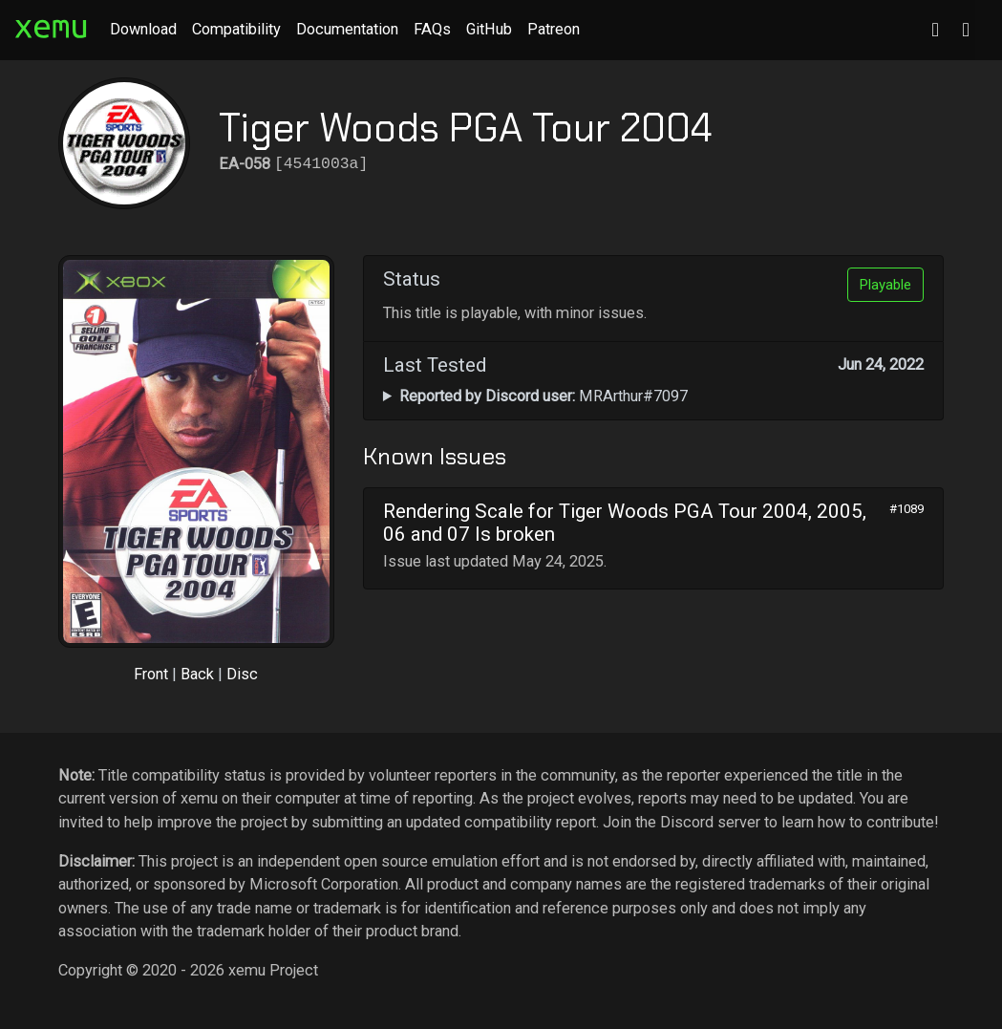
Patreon (553, 29)
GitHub (489, 29)
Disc (242, 674)
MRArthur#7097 (543, 396)
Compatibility (236, 29)
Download (143, 29)
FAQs (432, 29)
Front (151, 674)
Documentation (347, 29)
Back (197, 674)
